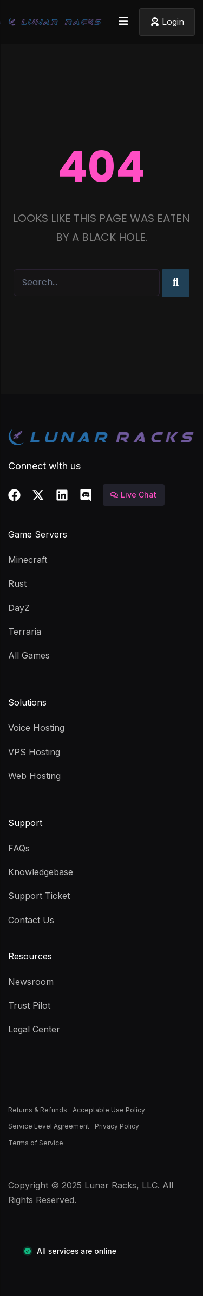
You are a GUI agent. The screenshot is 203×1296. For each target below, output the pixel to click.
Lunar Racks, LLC (120, 1185)
